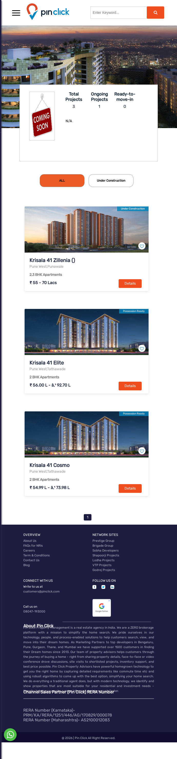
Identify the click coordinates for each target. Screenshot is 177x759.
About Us (29, 541)
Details (130, 283)
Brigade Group (102, 545)
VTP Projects (101, 565)
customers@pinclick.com (41, 591)
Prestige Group (103, 541)
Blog (26, 565)
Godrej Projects (103, 570)
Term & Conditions (36, 555)
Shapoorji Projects (105, 555)
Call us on (30, 606)
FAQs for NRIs (33, 545)
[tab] (62, 180)
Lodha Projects (103, 560)
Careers (29, 550)
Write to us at (33, 586)
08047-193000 (34, 611)
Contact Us (31, 560)
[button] (16, 13)
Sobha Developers (105, 550)
